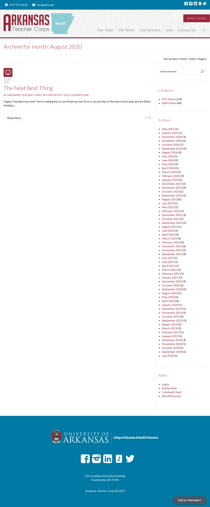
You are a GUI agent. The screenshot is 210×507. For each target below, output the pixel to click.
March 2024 (169, 172)
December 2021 (172, 246)
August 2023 (169, 199)
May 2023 (168, 207)
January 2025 (170, 132)
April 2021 (168, 265)
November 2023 (172, 187)
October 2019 (170, 316)
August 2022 (169, 226)
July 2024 (168, 156)
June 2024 (168, 160)
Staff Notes (54, 94)
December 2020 (172, 281)
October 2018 (170, 347)
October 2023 (170, 191)
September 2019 (172, 320)
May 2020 (168, 297)
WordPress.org (171, 396)
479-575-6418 (18, 4)
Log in (165, 384)
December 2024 (172, 136)
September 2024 (172, 148)
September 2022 (172, 222)
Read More (14, 118)
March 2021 (169, 269)
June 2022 (168, 230)
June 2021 (168, 261)
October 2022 (170, 218)
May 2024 (168, 164)
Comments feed (171, 392)
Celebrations (79, 94)
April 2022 (168, 234)
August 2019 (169, 324)
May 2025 (168, 129)
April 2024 (168, 168)
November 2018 (172, 344)
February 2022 (171, 242)
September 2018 (172, 351)
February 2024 (171, 175)
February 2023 (171, 211)
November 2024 (172, 140)
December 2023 (172, 183)
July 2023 (168, 203)
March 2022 (169, 238)
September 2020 (172, 289)
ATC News (168, 99)
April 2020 (168, 301)
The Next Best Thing (28, 87)
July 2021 (168, 258)
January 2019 (170, 336)
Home (183, 58)
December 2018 (172, 340)
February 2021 (171, 273)
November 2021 (172, 250)
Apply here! (196, 18)
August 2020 (169, 293)
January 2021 (170, 277)
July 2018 (168, 355)
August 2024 (169, 152)
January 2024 (170, 179)
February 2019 (171, 332)
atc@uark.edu (45, 4)
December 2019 (172, 308)
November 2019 (172, 312)
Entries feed (169, 388)
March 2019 (169, 328)
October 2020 (170, 285)
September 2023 (172, 195)
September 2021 (172, 254)
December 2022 (172, 215)
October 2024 (170, 144)
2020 (192, 58)
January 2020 (170, 304)
